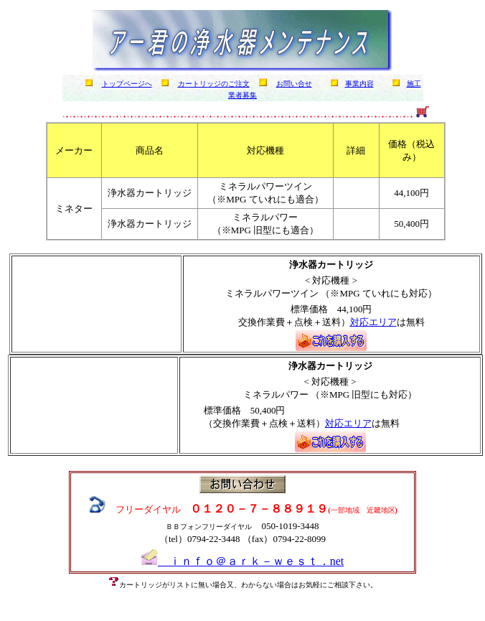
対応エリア (373, 322)
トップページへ (127, 84)
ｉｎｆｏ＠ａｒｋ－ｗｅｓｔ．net (242, 561)
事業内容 (359, 84)
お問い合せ (294, 84)
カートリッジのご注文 (214, 84)
